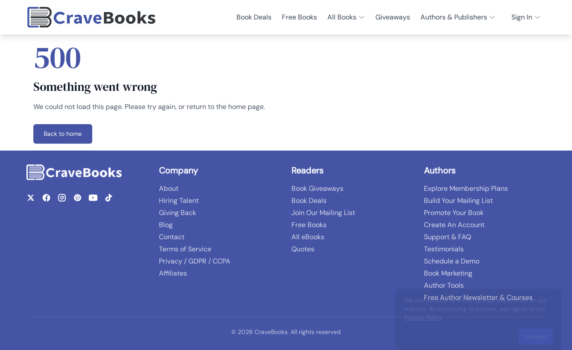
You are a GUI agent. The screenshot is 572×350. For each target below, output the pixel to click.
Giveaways (392, 17)
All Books (346, 17)
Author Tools (444, 285)
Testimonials (444, 249)
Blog (166, 224)
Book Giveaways (317, 188)
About (168, 188)
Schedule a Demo (451, 261)
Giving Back (177, 212)
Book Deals (253, 17)
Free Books (299, 17)
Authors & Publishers (458, 17)
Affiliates (173, 273)
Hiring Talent (179, 200)
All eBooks (307, 236)
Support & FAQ (447, 236)
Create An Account (454, 224)
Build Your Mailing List (458, 200)
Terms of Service (185, 249)
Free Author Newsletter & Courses (478, 297)
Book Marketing (448, 273)
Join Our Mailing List (323, 212)
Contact (171, 236)
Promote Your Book (454, 212)
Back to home (63, 134)
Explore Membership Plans (466, 188)
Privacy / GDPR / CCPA (194, 261)
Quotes (302, 249)
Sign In (526, 17)
